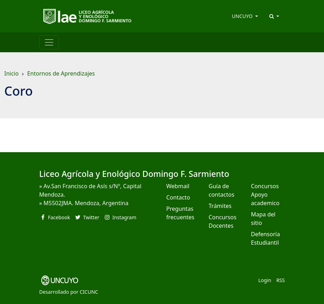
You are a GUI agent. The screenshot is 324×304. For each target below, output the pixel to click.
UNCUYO (243, 16)
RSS (280, 280)
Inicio (11, 73)
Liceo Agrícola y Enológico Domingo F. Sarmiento (134, 173)
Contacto (178, 197)
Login (264, 280)
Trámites (220, 206)
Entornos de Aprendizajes (61, 73)
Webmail (178, 186)
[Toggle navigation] (49, 42)
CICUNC (89, 291)
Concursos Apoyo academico (265, 194)
